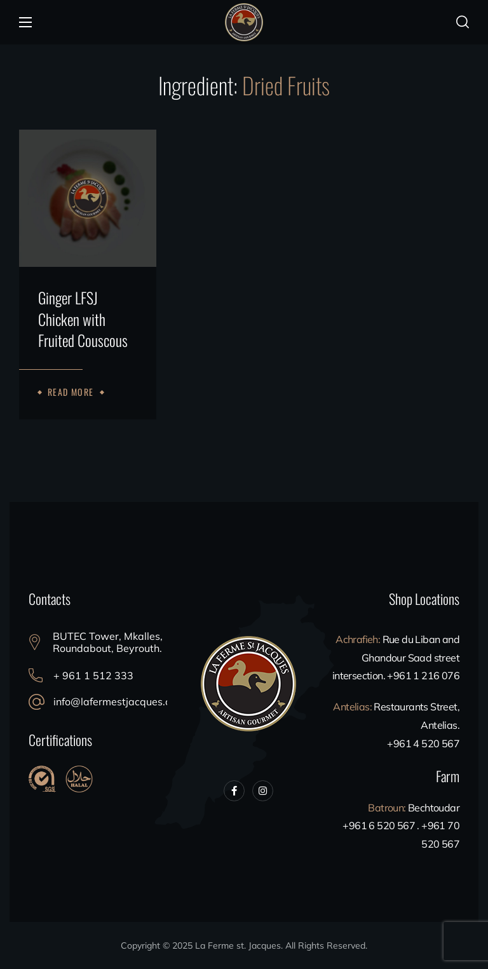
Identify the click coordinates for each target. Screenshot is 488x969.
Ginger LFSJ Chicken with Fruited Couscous (83, 319)
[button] (462, 22)
